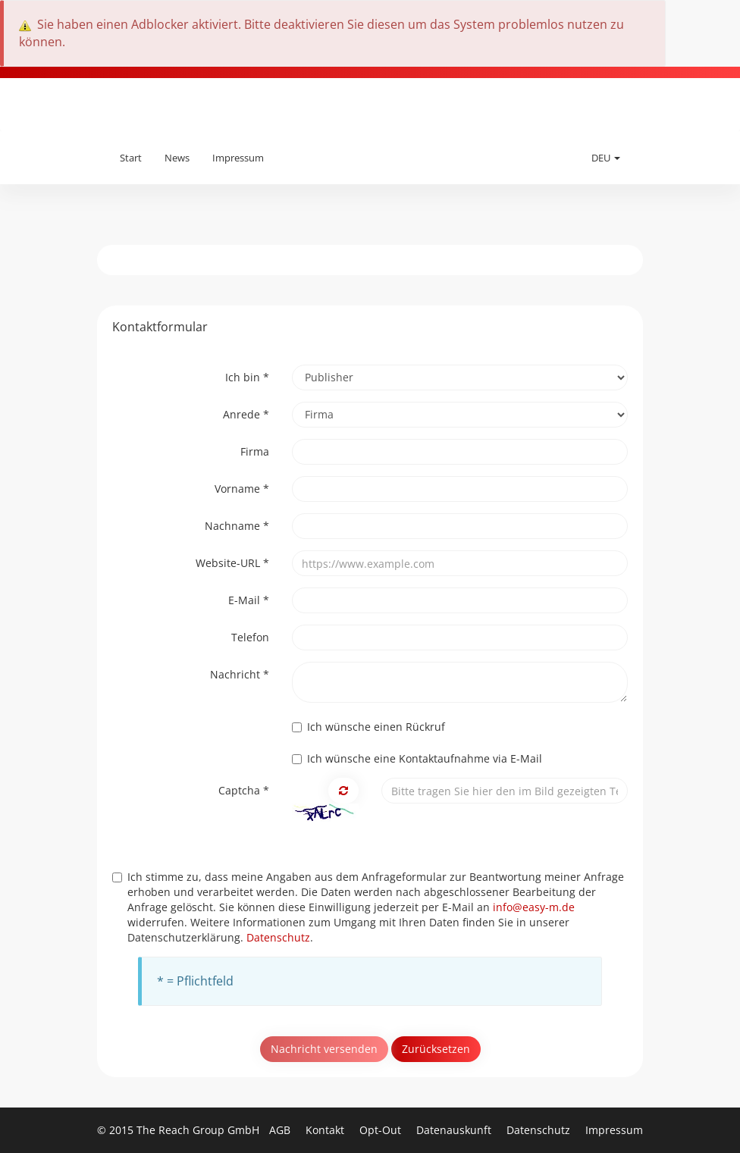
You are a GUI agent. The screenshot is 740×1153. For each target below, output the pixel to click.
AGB (281, 1130)
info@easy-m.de (534, 907)
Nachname (237, 526)
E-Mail (248, 600)
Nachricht (239, 674)
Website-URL (232, 563)
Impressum (238, 157)
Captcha (243, 790)
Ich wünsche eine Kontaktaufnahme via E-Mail (417, 758)
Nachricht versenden (324, 1049)
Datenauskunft (455, 1130)
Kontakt (326, 1130)
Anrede (246, 414)
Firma (254, 451)
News (177, 157)
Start (131, 157)
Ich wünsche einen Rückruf (368, 726)
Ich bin (247, 377)
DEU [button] (605, 157)
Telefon (250, 637)
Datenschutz (278, 937)
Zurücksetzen (436, 1049)
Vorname (242, 488)
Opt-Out (381, 1130)
